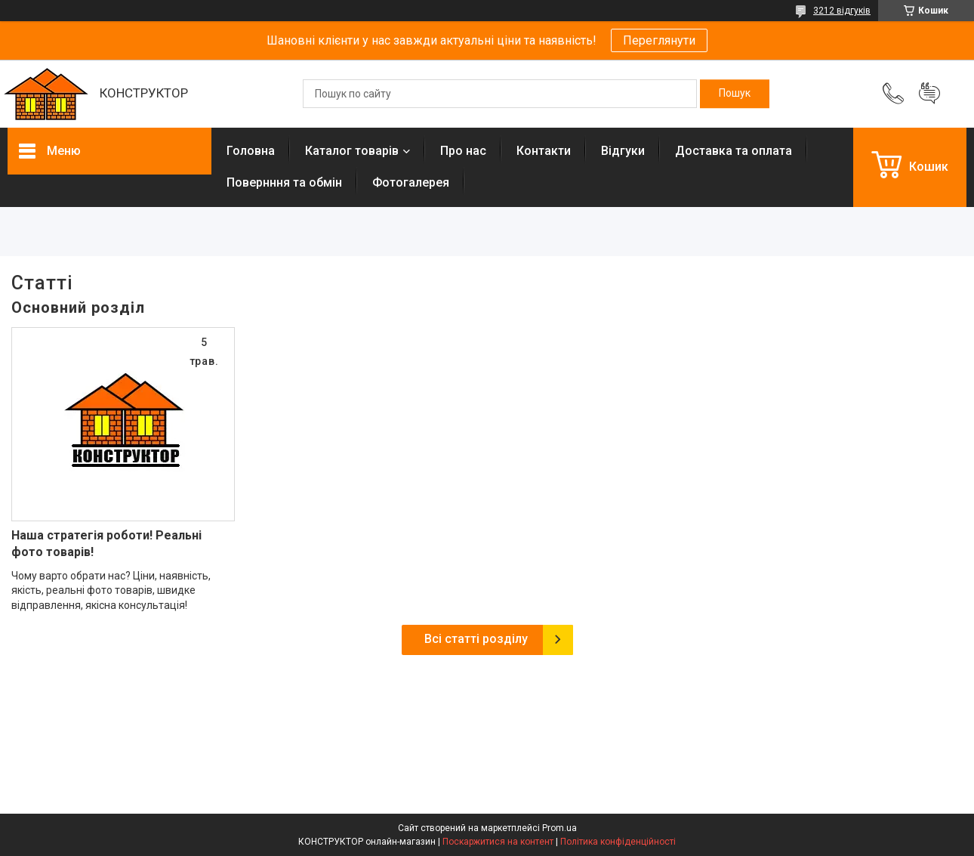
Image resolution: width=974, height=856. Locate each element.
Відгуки (623, 151)
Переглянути (659, 40)
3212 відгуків (842, 10)
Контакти (543, 151)
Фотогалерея (410, 182)
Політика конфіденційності (618, 841)
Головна (251, 151)
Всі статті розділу (476, 639)
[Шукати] (734, 93)
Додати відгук (929, 94)
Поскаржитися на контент (497, 841)
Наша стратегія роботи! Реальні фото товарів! (106, 543)
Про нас (463, 151)
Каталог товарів (352, 151)
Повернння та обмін (284, 182)
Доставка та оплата (733, 151)
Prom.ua (559, 828)
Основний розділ (78, 307)
